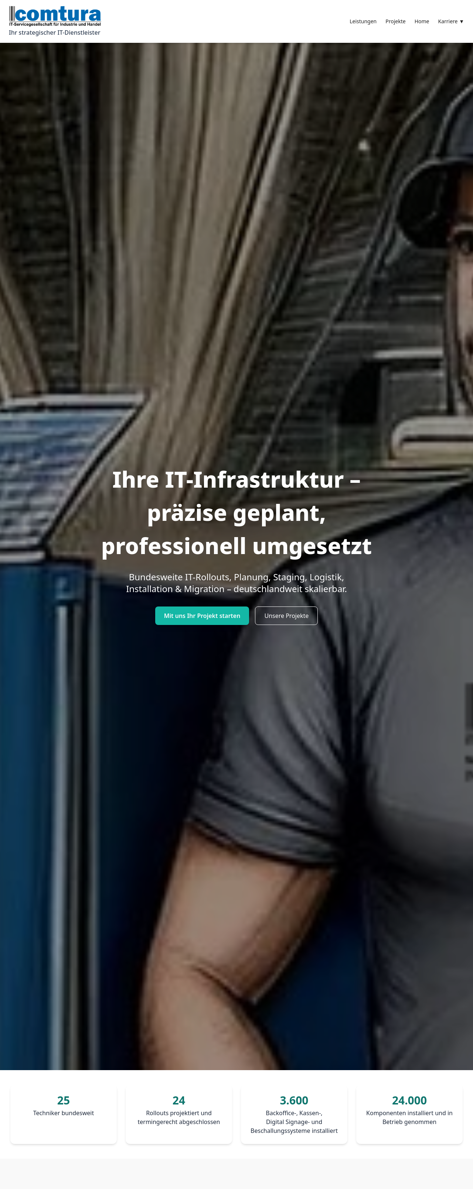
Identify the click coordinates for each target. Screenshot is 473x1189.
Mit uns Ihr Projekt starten (202, 616)
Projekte (395, 21)
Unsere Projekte (286, 616)
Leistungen (363, 21)
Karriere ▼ (451, 21)
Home (422, 21)
